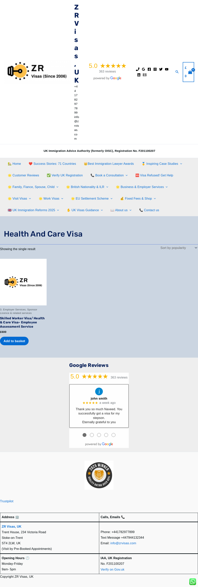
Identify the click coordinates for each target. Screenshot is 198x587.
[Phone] (137, 69)
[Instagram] (155, 69)
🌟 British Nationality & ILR (85, 187)
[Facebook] (149, 69)
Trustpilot (6, 500)
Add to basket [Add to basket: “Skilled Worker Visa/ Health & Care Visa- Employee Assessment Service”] (14, 340)
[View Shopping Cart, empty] (188, 72)
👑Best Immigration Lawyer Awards (105, 163)
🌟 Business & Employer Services (138, 187)
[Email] (144, 75)
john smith (99, 397)
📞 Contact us (144, 210)
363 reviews (107, 71)
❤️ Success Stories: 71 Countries (50, 163)
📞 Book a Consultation (105, 175)
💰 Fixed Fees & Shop (132, 198)
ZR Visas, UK (76, 43)
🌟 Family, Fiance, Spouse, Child (32, 187)
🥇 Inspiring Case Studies (156, 164)
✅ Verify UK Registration (62, 175)
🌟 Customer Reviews (22, 175)
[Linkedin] (139, 75)
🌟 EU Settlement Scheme (88, 198)
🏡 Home (13, 163)
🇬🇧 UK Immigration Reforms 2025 (32, 210)
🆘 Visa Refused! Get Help (149, 175)
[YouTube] (166, 69)
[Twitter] (161, 69)
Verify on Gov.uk (112, 568)
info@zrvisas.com (123, 542)
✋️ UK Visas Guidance (82, 210)
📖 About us (117, 210)
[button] (177, 71)
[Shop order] (179, 247)
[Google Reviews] (143, 69)
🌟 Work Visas (48, 198)
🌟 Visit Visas (18, 198)
